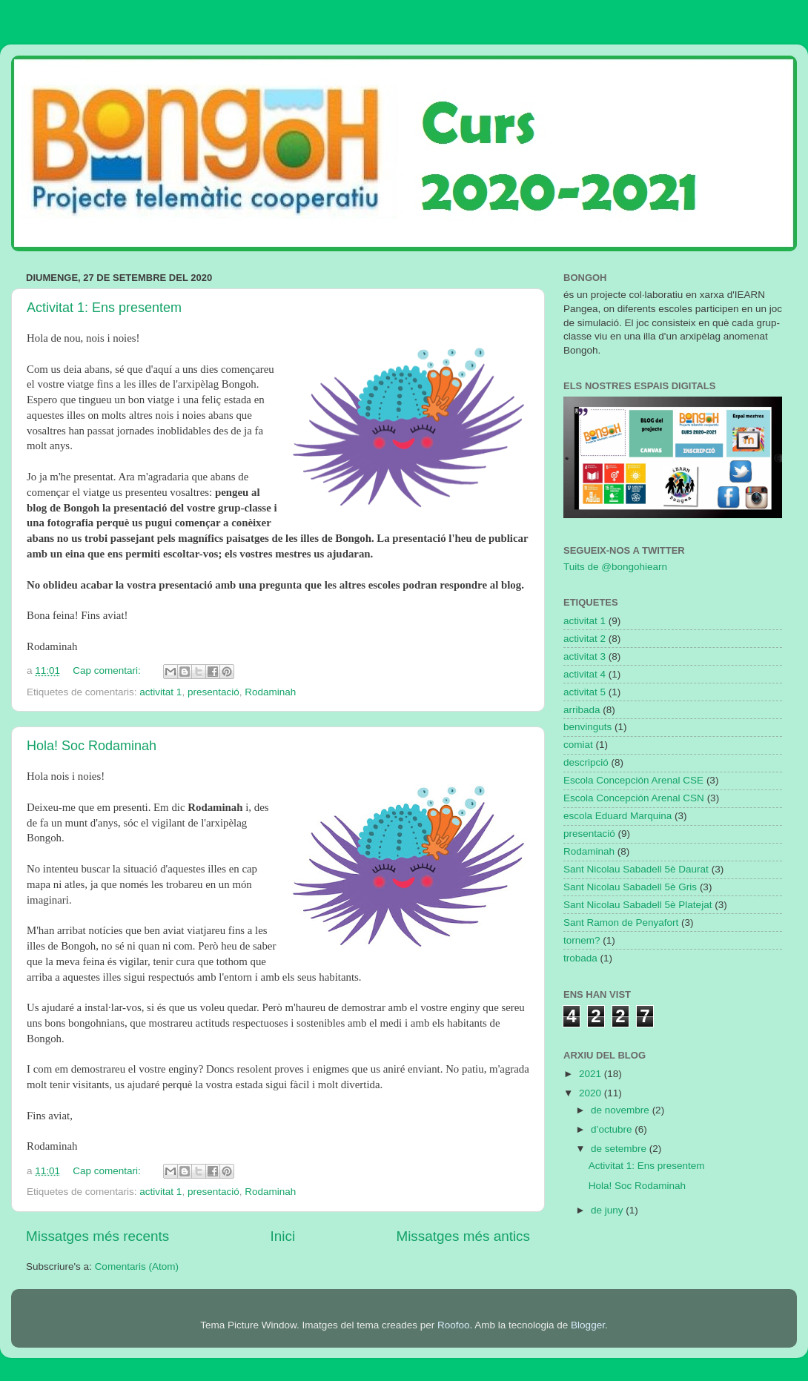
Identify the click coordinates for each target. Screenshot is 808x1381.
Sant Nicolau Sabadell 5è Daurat (636, 869)
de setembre (620, 1148)
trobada (580, 958)
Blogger (588, 1325)
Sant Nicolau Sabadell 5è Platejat (637, 904)
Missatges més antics (463, 1236)
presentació (213, 692)
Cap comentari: (108, 670)
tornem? (581, 940)
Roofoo (453, 1325)
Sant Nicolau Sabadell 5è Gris (630, 886)
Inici (283, 1236)
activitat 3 (584, 656)
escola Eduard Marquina (617, 815)
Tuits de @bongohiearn (615, 566)
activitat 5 (584, 692)
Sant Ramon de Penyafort (620, 922)
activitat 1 (160, 692)
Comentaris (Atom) (137, 1266)
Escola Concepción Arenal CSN (633, 798)
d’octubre (613, 1129)
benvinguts (587, 726)
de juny (608, 1210)
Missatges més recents (97, 1236)
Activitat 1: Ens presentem (104, 307)
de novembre (621, 1110)
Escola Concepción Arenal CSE (633, 780)
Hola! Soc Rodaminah (91, 745)
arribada (581, 709)
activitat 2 (584, 638)
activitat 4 (584, 674)
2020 (591, 1093)
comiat (578, 744)
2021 (591, 1073)
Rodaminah (270, 692)
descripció (586, 762)
